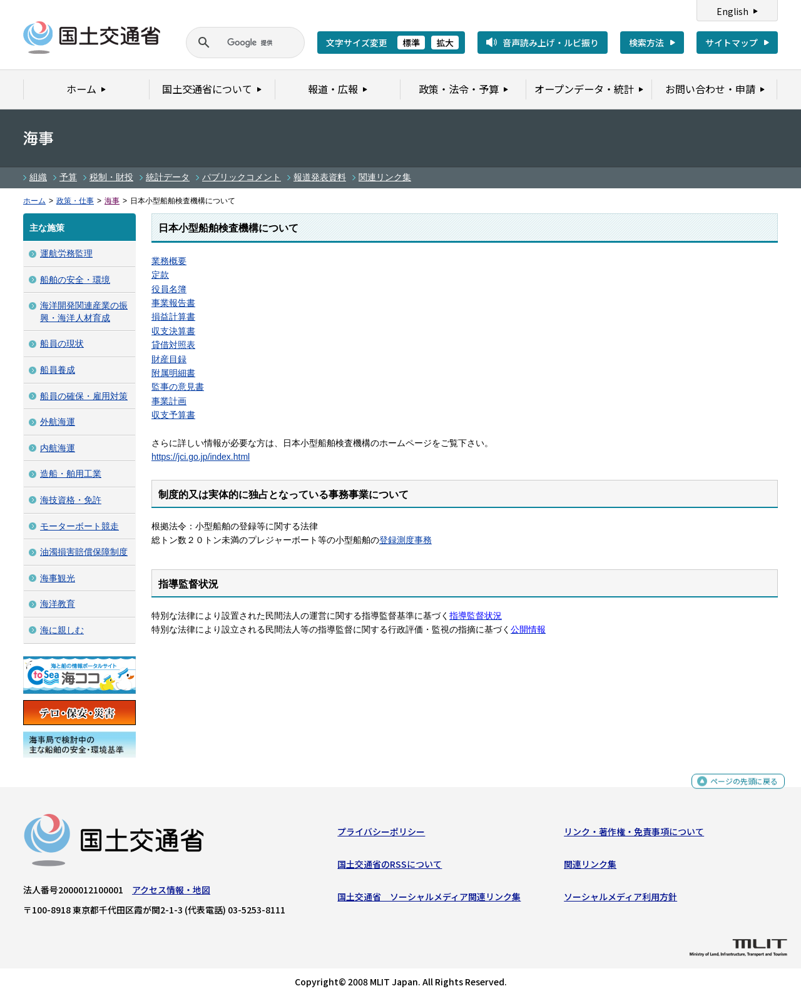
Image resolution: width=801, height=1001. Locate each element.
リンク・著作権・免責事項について (634, 834)
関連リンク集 (385, 177)
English (732, 11)
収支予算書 (173, 415)
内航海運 (57, 448)
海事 (112, 200)
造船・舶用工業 (70, 474)
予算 (68, 177)
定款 (160, 275)
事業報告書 (173, 303)
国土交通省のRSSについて (389, 867)
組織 (38, 177)
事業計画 (168, 401)
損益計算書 (173, 317)
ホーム (34, 200)
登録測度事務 (405, 540)
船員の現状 (62, 343)
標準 (411, 42)
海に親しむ (62, 630)
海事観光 (57, 578)
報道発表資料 (319, 177)
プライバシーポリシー (381, 834)
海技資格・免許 (70, 500)
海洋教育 (57, 604)
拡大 (445, 42)
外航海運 (57, 422)
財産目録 (168, 359)
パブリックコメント (241, 177)
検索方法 (646, 42)
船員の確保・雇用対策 (84, 396)
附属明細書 (173, 373)
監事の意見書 (177, 387)
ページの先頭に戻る (739, 789)
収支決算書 (173, 331)
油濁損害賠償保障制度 (84, 552)
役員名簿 (168, 289)
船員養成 (57, 370)
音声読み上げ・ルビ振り (551, 42)
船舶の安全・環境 (75, 280)
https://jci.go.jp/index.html (200, 457)
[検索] (230, 42)
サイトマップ (731, 42)
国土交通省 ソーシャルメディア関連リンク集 (429, 899)
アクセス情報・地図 (171, 892)
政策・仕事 (75, 200)
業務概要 (168, 261)
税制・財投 (111, 177)
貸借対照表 (173, 345)
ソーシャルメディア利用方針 (620, 899)
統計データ (168, 177)
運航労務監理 (66, 253)
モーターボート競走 (79, 526)
